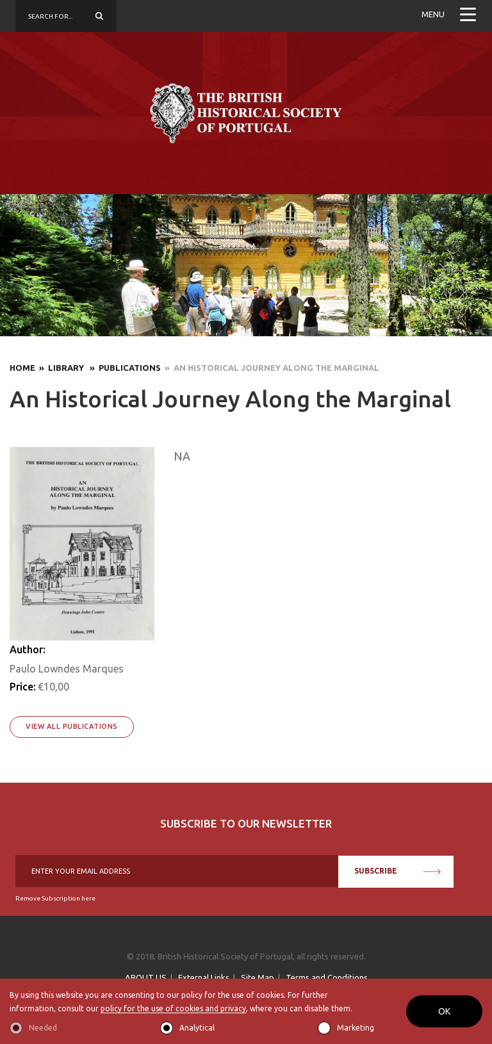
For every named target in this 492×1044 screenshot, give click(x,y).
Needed (43, 1028)
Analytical (197, 1028)
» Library (60, 367)
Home (22, 367)
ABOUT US (146, 977)
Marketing (355, 1028)
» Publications (123, 367)
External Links (203, 977)
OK (444, 1011)
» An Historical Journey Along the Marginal (270, 367)
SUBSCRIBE (397, 871)
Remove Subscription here (55, 898)
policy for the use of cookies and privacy (173, 1008)
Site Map (257, 977)
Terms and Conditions (327, 977)
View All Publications (72, 726)
